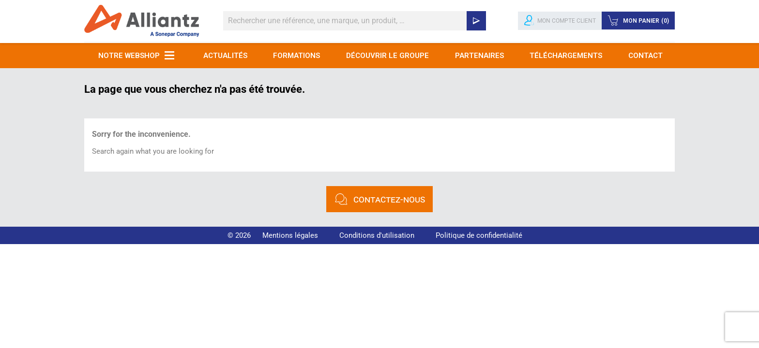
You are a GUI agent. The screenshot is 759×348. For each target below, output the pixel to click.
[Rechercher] (354, 20)
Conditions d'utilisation (376, 235)
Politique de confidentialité (479, 235)
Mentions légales (290, 235)
